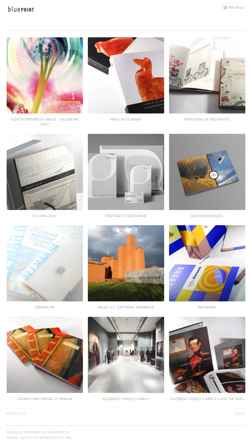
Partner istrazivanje (126, 216)
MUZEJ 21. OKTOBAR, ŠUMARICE (126, 307)
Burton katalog (207, 216)
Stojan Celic (44, 216)
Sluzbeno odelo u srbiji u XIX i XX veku (207, 399)
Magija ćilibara (125, 119)
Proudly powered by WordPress (38, 432)
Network (207, 307)
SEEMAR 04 (44, 307)
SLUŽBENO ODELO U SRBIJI (126, 399)
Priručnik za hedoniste (207, 119)
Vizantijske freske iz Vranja (44, 399)
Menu (236, 7)
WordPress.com (55, 438)
